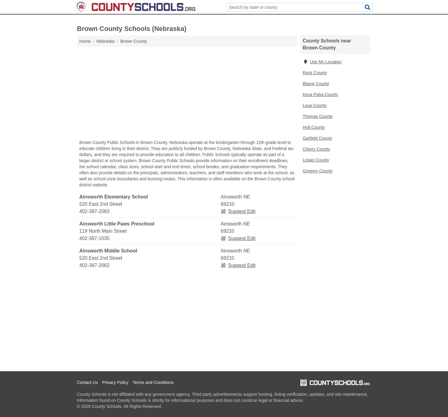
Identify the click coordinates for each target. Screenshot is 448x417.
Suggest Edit (238, 211)
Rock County (315, 72)
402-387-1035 (94, 238)
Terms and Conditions (153, 382)
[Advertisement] (187, 94)
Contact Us (87, 382)
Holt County (314, 127)
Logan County (316, 160)
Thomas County (318, 116)
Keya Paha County (320, 94)
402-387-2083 (94, 211)
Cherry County (316, 149)
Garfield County (317, 138)
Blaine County (316, 83)
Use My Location (322, 61)
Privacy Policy (115, 382)
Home (85, 41)
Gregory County (318, 170)
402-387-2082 (94, 265)
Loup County (315, 105)
